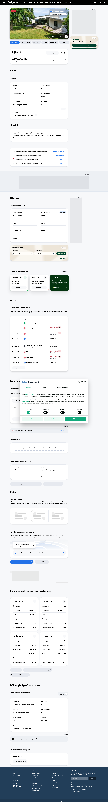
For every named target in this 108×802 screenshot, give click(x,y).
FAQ (14, 773)
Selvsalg (35, 2)
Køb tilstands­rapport (55, 2)
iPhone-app (35, 775)
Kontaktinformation (37, 790)
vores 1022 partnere (30, 394)
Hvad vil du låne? (38, 250)
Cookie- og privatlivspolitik (62, 801)
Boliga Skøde (55, 780)
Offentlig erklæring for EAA (88, 801)
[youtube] (20, 786)
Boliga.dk (78, 785)
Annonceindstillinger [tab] (62, 387)
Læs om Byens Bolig (20, 761)
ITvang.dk (54, 778)
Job (14, 778)
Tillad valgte (54, 418)
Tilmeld (92, 778)
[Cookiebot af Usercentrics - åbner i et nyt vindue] (79, 382)
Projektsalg (55, 787)
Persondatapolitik (75, 801)
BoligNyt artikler (36, 773)
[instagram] (17, 786)
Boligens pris (15, 250)
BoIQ (78, 789)
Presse (34, 793)
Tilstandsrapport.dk (56, 775)
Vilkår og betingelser (39, 801)
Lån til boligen (44, 2)
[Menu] (4, 2)
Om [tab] (79, 387)
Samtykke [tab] (28, 387)
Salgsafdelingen (36, 788)
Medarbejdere (16, 775)
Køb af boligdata (36, 785)
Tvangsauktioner (67, 2)
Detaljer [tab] (46, 387)
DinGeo (54, 782)
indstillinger (25, 401)
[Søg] (56, 14)
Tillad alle (75, 418)
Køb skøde (29, 2)
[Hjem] (11, 2)
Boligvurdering (20, 2)
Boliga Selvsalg (56, 773)
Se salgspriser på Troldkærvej (20, 675)
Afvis (32, 418)
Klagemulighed (50, 801)
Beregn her (61, 253)
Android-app (35, 778)
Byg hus (54, 785)
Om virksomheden (18, 780)
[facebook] (14, 786)
